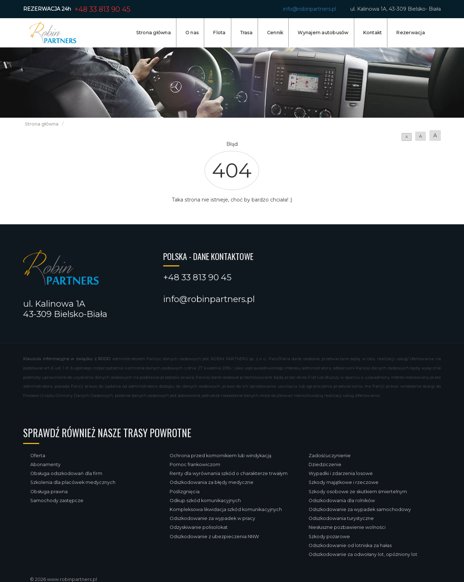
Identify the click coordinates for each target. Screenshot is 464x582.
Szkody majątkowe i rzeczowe (343, 482)
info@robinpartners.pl (309, 9)
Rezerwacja (410, 32)
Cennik (275, 32)
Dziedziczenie (325, 464)
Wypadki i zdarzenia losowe (341, 473)
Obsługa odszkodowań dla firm (66, 473)
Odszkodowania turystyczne (341, 518)
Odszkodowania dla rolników (342, 500)
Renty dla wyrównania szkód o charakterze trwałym (229, 473)
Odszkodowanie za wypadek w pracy (212, 518)
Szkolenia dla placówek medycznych (72, 482)
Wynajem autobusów (323, 32)
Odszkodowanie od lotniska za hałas (350, 545)
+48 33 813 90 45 (102, 9)
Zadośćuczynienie (330, 455)
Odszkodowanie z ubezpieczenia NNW (214, 536)
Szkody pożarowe (329, 536)
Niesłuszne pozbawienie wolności (347, 527)
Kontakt (372, 32)
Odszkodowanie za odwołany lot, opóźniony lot (363, 554)
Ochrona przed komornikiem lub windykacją (220, 455)
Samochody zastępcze (56, 500)
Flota (219, 32)
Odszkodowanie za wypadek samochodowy (360, 509)
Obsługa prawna (49, 491)
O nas (192, 32)
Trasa (246, 32)
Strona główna (153, 32)
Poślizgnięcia (185, 491)
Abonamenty (45, 464)
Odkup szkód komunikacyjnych (205, 500)
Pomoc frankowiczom (195, 464)
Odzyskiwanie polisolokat (199, 527)
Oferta (37, 455)
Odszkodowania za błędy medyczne (211, 482)
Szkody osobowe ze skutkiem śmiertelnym (358, 491)
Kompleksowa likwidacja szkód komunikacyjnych (226, 509)
